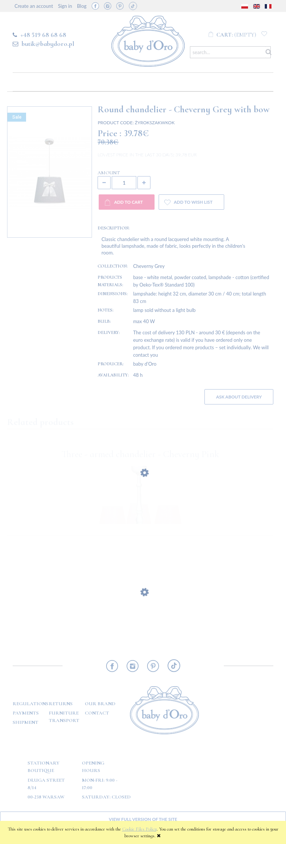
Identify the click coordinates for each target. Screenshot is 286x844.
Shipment (25, 722)
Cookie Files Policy (139, 829)
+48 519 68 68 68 (43, 35)
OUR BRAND (100, 704)
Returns (61, 704)
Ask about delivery (239, 396)
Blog (81, 6)
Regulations (30, 704)
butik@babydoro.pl (48, 44)
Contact (97, 713)
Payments (26, 713)
